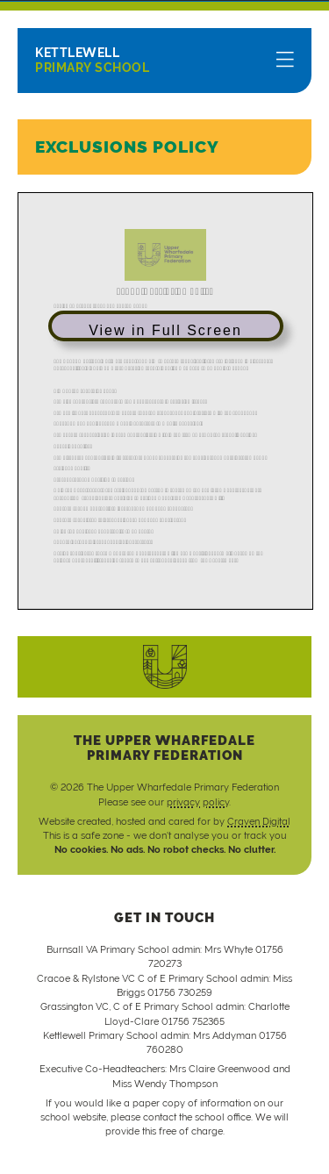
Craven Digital (258, 821)
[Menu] (285, 60)
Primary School (92, 60)
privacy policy (198, 802)
